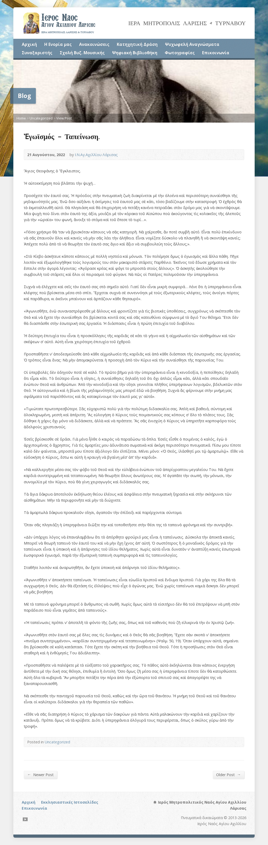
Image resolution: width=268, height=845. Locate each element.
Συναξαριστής (37, 53)
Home (21, 118)
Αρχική (29, 44)
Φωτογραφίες (180, 53)
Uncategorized (41, 118)
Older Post (228, 774)
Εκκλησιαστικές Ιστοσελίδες (69, 802)
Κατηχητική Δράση (137, 44)
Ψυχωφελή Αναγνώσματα (192, 44)
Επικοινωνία (215, 53)
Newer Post (40, 774)
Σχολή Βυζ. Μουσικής (82, 53)
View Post (64, 118)
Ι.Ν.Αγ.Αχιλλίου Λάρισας (96, 154)
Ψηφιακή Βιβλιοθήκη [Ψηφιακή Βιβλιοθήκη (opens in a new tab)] (134, 53)
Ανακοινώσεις (94, 44)
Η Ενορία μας (58, 44)
